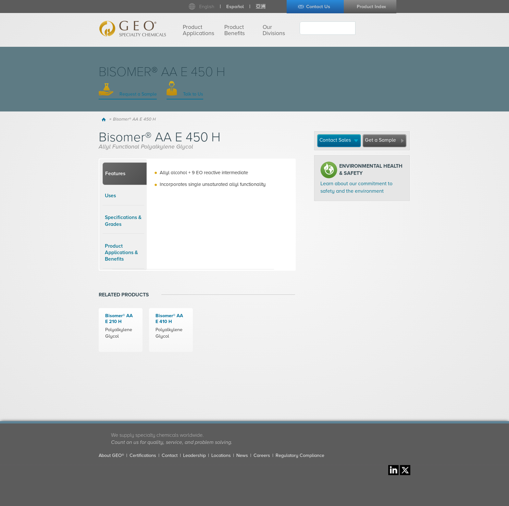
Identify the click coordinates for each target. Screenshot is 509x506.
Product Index (371, 6)
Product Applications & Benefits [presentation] (121, 252)
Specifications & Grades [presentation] (123, 220)
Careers (262, 455)
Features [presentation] (115, 173)
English (206, 6)
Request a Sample (137, 94)
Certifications (143, 455)
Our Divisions (274, 30)
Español (235, 6)
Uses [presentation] (110, 196)
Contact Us (318, 6)
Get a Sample (380, 140)
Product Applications (198, 30)
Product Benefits (234, 30)
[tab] (124, 173)
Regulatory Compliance (300, 455)
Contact (170, 455)
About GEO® (111, 455)
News (242, 455)
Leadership (194, 455)
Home (105, 119)
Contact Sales (335, 140)
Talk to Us (192, 94)
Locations (221, 455)
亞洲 (261, 6)
